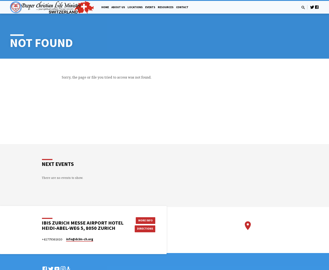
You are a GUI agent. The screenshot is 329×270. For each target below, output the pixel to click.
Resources (166, 7)
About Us (118, 7)
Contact (182, 7)
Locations (135, 7)
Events (150, 7)
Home (105, 7)
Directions (145, 228)
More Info (144, 220)
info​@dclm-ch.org (79, 239)
